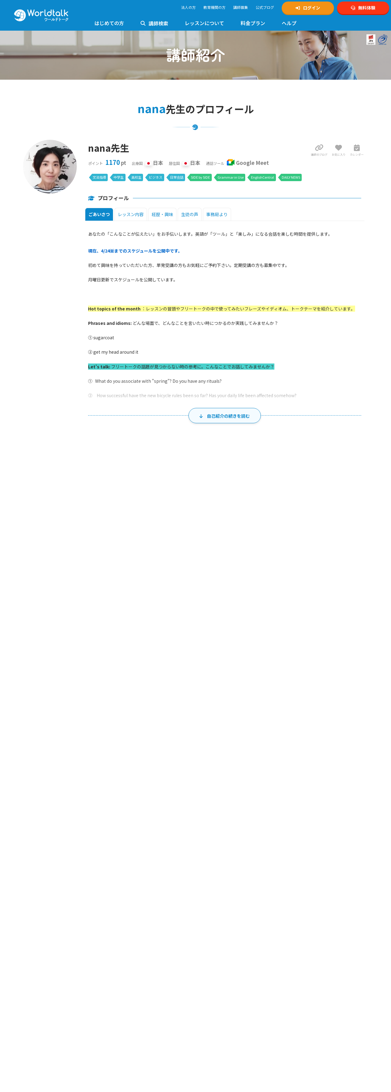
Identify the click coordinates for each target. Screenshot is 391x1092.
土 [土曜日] (337, 606)
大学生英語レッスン (131, 980)
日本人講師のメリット (45, 919)
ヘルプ (289, 23)
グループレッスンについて (136, 1054)
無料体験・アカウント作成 (49, 883)
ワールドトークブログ (307, 917)
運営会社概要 (213, 973)
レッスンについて (204, 23)
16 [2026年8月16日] (73, 700)
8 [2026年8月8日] (357, 646)
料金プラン (253, 23)
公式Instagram (301, 876)
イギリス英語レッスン (132, 1020)
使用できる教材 (40, 1012)
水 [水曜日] (195, 606)
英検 (289, 923)
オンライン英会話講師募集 (224, 876)
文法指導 (99, 177)
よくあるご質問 (127, 883)
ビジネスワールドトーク (309, 952)
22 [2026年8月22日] (356, 700)
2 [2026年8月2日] (75, 646)
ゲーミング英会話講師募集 (224, 923)
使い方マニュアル (129, 876)
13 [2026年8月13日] (262, 673)
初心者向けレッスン (131, 912)
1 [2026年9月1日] (169, 753)
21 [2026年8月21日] (309, 700)
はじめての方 (109, 23)
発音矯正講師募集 (216, 910)
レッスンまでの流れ (43, 992)
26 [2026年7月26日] (73, 620)
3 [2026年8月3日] (122, 646)
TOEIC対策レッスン (130, 932)
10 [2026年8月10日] (120, 673)
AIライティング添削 (130, 1047)
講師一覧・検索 (34, 824)
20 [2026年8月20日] (262, 700)
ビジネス (155, 177)
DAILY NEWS (291, 177)
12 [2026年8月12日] (215, 673)
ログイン (308, 8)
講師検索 (154, 23)
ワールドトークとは (43, 912)
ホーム (10, 824)
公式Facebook (301, 910)
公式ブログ (265, 7)
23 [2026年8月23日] (73, 726)
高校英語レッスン (129, 973)
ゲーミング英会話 (129, 1034)
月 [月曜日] (101, 606)
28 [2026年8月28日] (309, 726)
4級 (154, 926)
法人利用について (41, 939)
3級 (148, 926)
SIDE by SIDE (200, 177)
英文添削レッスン (129, 1013)
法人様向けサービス (131, 1027)
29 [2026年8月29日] (356, 726)
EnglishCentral (262, 177)
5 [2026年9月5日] (357, 753)
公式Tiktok (298, 903)
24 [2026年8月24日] (120, 726)
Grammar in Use (231, 177)
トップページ (38, 876)
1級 (113, 926)
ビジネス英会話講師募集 (222, 917)
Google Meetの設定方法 (47, 998)
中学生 (119, 177)
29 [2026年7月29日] (215, 620)
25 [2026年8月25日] (168, 726)
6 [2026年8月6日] (263, 646)
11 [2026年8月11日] (168, 673)
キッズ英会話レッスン (132, 953)
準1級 (122, 926)
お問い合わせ (125, 890)
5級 (161, 926)
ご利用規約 (211, 946)
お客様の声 (36, 926)
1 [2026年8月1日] (357, 620)
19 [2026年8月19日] (215, 700)
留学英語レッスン (129, 1040)
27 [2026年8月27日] (262, 726)
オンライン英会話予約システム (315, 979)
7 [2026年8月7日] (310, 646)
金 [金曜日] (290, 606)
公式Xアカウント (303, 883)
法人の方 (188, 7)
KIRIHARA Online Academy (311, 966)
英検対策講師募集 (216, 897)
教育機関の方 (214, 7)
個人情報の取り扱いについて (226, 960)
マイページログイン (43, 890)
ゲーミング (318, 930)
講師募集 (240, 7)
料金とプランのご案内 (45, 1041)
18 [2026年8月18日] (168, 700)
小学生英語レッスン (131, 959)
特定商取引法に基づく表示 (224, 966)
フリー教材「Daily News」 (49, 1019)
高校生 (136, 177)
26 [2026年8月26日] (215, 726)
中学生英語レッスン (131, 966)
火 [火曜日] (148, 606)
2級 (131, 926)
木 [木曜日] (242, 606)
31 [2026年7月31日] (309, 620)
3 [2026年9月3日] (263, 753)
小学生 (290, 930)
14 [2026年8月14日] (309, 673)
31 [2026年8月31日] (120, 753)
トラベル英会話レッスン (134, 1007)
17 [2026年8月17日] (120, 700)
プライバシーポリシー (220, 953)
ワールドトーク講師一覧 (47, 962)
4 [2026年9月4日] (310, 753)
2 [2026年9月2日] (216, 753)
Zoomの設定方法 (41, 1005)
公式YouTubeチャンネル (309, 897)
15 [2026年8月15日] (356, 673)
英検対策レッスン (129, 919)
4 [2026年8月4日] (169, 646)
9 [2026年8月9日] (75, 673)
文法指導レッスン (129, 946)
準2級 (139, 926)
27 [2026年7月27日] (120, 620)
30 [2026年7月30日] (262, 620)
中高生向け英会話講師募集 (224, 890)
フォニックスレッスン (132, 986)
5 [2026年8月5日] (216, 646)
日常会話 (177, 177)
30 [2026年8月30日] (73, 753)
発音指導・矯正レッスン (134, 939)
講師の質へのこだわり (45, 933)
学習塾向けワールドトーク (311, 959)
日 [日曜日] (54, 606)
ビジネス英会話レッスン (134, 993)
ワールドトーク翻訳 (306, 973)
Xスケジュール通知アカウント (314, 890)
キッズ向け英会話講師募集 (224, 883)
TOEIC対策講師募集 (218, 903)
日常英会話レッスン (131, 1000)
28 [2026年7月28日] (168, 620)
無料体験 (363, 8)
